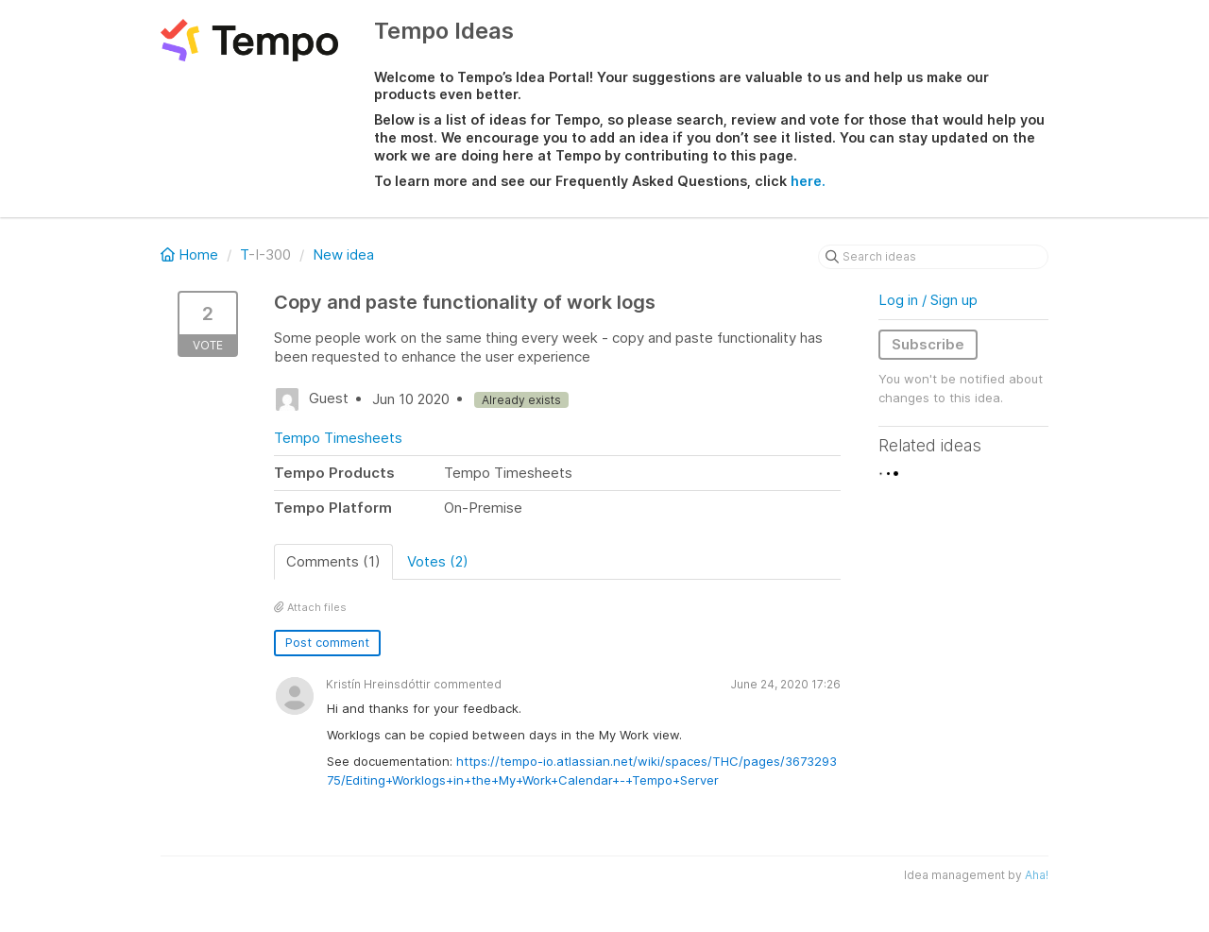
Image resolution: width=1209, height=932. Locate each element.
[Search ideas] (933, 257)
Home (191, 254)
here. (808, 181)
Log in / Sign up (928, 300)
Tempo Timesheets (338, 438)
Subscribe (928, 344)
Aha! (1036, 875)
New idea (343, 254)
